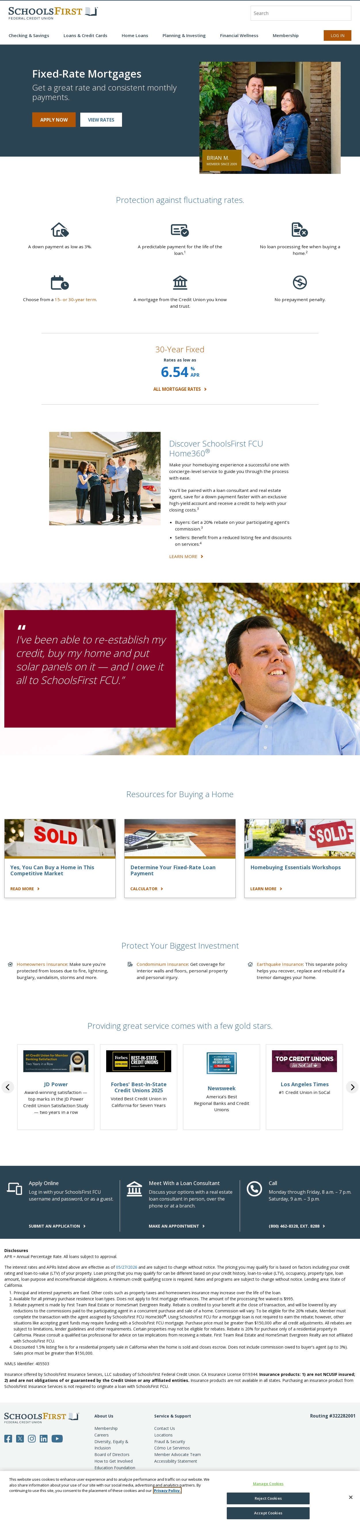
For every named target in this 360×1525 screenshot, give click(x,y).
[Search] (344, 13)
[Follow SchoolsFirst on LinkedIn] (43, 1438)
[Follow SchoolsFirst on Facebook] (8, 1438)
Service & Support (172, 1416)
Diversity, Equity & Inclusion (111, 1445)
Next (352, 1087)
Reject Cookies (268, 1498)
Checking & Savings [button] (29, 35)
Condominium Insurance (162, 964)
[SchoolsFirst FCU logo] (53, 13)
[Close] (350, 1497)
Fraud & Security (169, 1441)
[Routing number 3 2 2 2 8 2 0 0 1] (333, 1452)
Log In (337, 35)
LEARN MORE (186, 556)
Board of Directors (111, 1454)
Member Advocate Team (177, 1454)
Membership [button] (286, 35)
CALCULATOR (146, 888)
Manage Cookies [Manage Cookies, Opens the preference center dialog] (268, 1483)
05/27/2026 (126, 1267)
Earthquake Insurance (280, 964)
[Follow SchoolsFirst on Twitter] (20, 1438)
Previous (7, 1087)
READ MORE (25, 888)
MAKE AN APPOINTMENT (177, 1226)
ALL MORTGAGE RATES (180, 389)
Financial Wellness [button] (239, 35)
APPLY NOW (54, 120)
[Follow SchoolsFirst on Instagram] (32, 1438)
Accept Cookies (268, 1513)
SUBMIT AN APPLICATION (57, 1226)
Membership (106, 1428)
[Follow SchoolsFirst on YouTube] (57, 1438)
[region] (180, 1498)
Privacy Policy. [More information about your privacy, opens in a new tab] (167, 1490)
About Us (103, 1416)
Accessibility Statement (175, 1461)
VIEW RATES (101, 120)
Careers (101, 1435)
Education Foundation (114, 1467)
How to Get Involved (113, 1461)
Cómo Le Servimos (172, 1448)
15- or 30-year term (75, 299)
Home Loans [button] (135, 35)
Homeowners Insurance (42, 964)
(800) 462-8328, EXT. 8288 (297, 1226)
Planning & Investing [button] (184, 35)
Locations (163, 1435)
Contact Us (164, 1428)
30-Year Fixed (180, 349)
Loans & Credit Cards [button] (85, 35)
